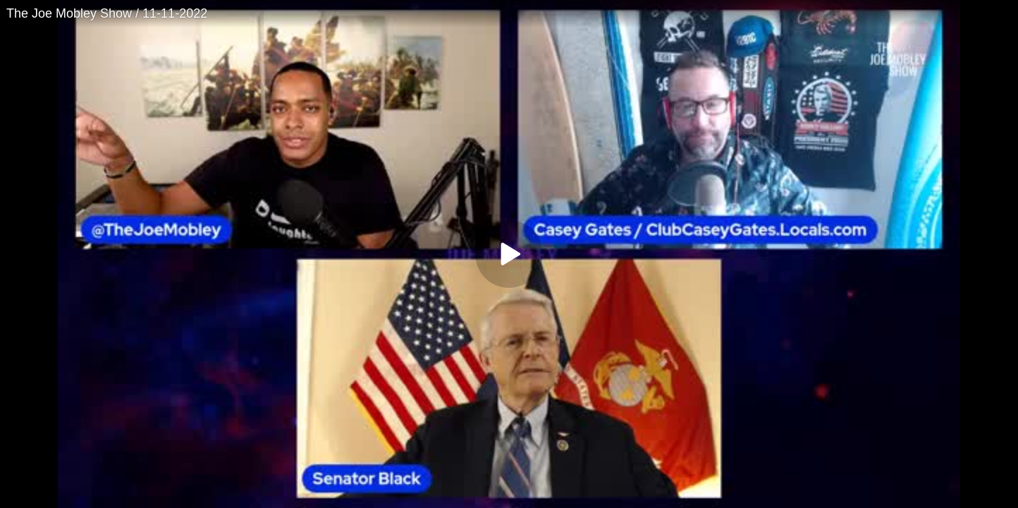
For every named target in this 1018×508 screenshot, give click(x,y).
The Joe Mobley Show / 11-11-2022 (106, 13)
